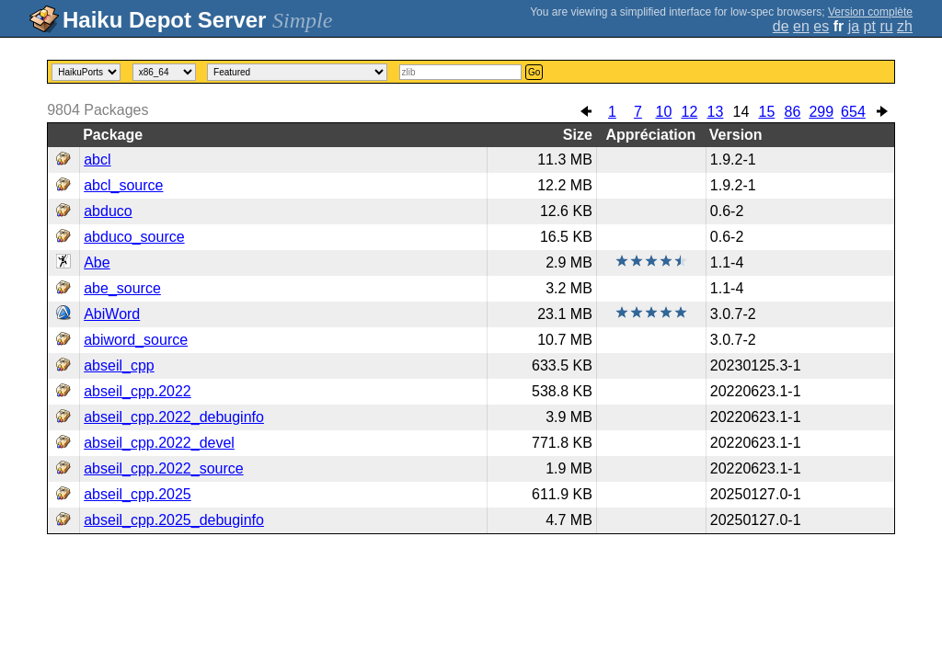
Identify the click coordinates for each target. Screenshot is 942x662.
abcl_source (123, 185)
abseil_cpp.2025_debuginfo (174, 520)
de (781, 26)
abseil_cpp (119, 365)
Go (534, 72)
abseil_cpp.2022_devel (159, 443)
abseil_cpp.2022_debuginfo (174, 417)
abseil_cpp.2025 (137, 494)
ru (885, 26)
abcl (97, 159)
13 (715, 112)
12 (690, 112)
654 (853, 112)
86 (793, 112)
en (801, 26)
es (821, 26)
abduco (108, 211)
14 (741, 112)
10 (664, 112)
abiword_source (136, 340)
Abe (96, 262)
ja (853, 26)
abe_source (122, 288)
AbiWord (112, 314)
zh (905, 26)
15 (767, 112)
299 (821, 112)
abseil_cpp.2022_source (163, 468)
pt (870, 26)
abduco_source (134, 237)
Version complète (870, 12)
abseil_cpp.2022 (137, 391)
